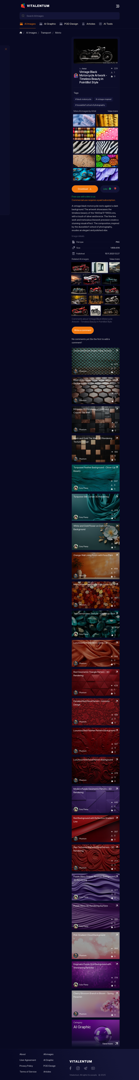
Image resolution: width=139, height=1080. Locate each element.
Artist (84, 68)
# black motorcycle (83, 99)
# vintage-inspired (103, 99)
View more (113, 111)
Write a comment (82, 330)
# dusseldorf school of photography (90, 105)
